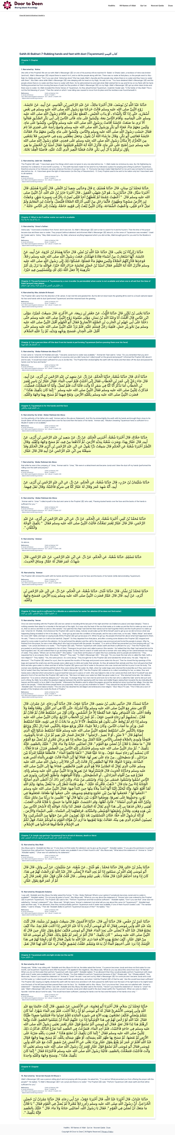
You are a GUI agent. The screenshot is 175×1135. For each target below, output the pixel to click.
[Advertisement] (87, 34)
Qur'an (143, 5)
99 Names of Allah (128, 5)
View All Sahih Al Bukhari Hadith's (32, 15)
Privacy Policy (107, 1132)
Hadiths (111, 5)
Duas (170, 5)
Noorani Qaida (157, 5)
